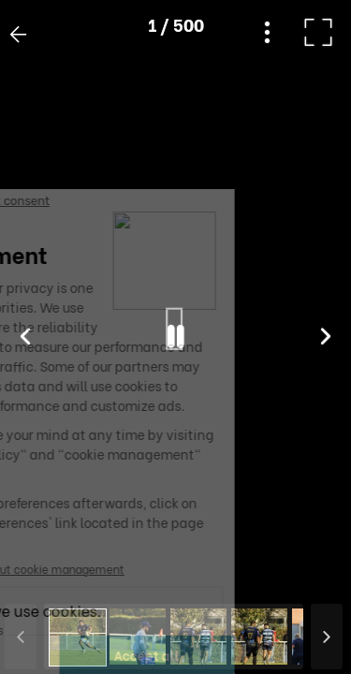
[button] (49, 577)
